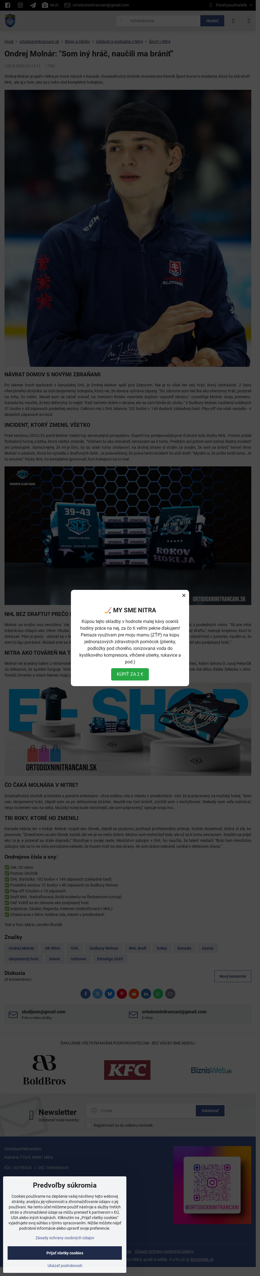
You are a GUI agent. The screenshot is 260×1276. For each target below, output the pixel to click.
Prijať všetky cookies (64, 1253)
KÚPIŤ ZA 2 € (130, 674)
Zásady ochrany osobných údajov (64, 1238)
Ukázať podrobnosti (65, 1265)
